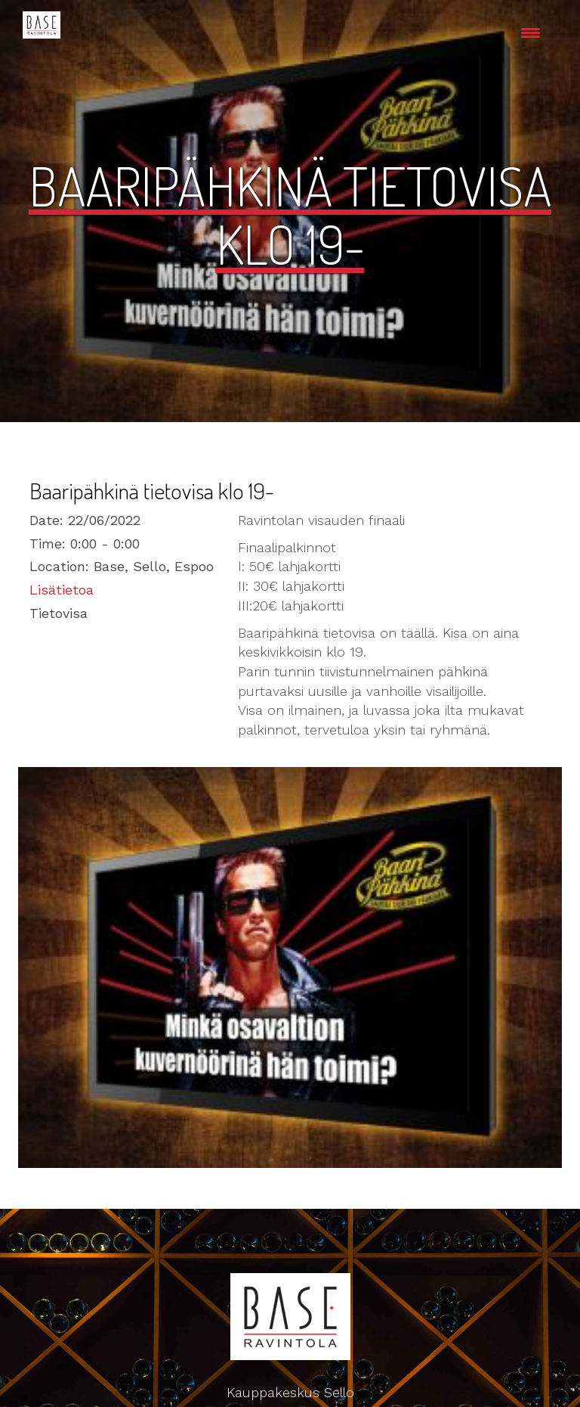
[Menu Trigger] (530, 32)
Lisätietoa (61, 590)
